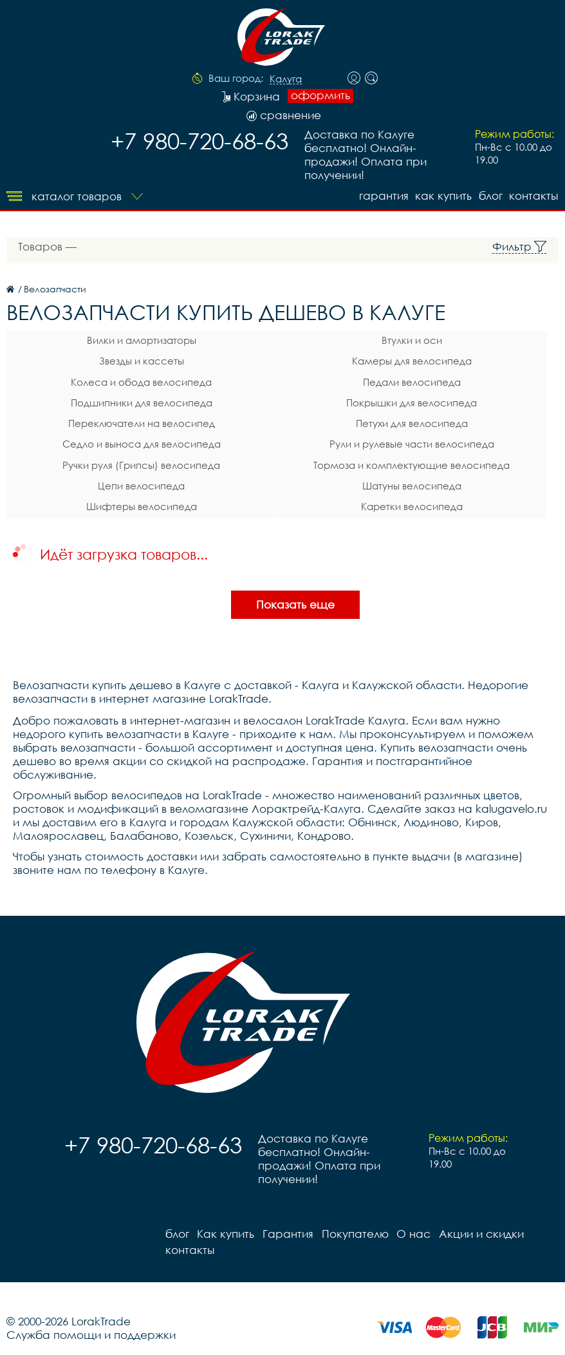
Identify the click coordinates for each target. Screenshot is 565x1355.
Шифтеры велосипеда (99, 495)
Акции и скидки (478, 1220)
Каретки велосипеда (284, 495)
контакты (534, 195)
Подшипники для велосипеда (99, 398)
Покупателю (353, 1220)
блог (490, 195)
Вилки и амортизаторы (99, 340)
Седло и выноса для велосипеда (99, 437)
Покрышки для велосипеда (284, 398)
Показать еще (295, 591)
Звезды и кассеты (99, 360)
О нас (411, 1220)
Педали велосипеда (284, 379)
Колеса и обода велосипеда (98, 379)
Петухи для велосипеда (284, 418)
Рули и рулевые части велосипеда (284, 437)
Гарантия (381, 195)
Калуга (286, 79)
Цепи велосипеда (98, 476)
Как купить (442, 195)
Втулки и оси (284, 340)
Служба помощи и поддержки (91, 1321)
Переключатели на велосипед (99, 418)
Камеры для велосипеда (284, 360)
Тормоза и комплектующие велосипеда (284, 458)
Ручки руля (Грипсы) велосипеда (99, 456)
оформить (320, 95)
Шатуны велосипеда (284, 476)
